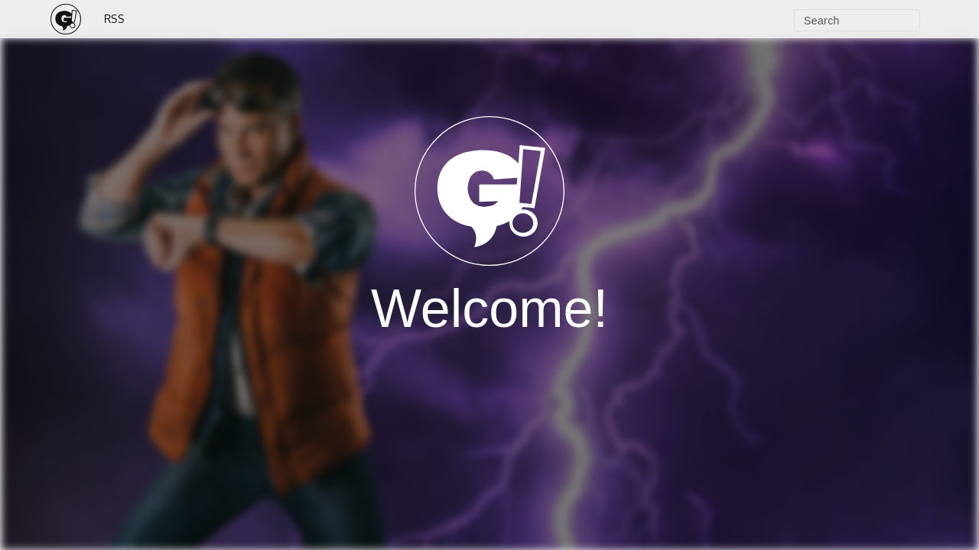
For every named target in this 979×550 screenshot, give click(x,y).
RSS (114, 18)
